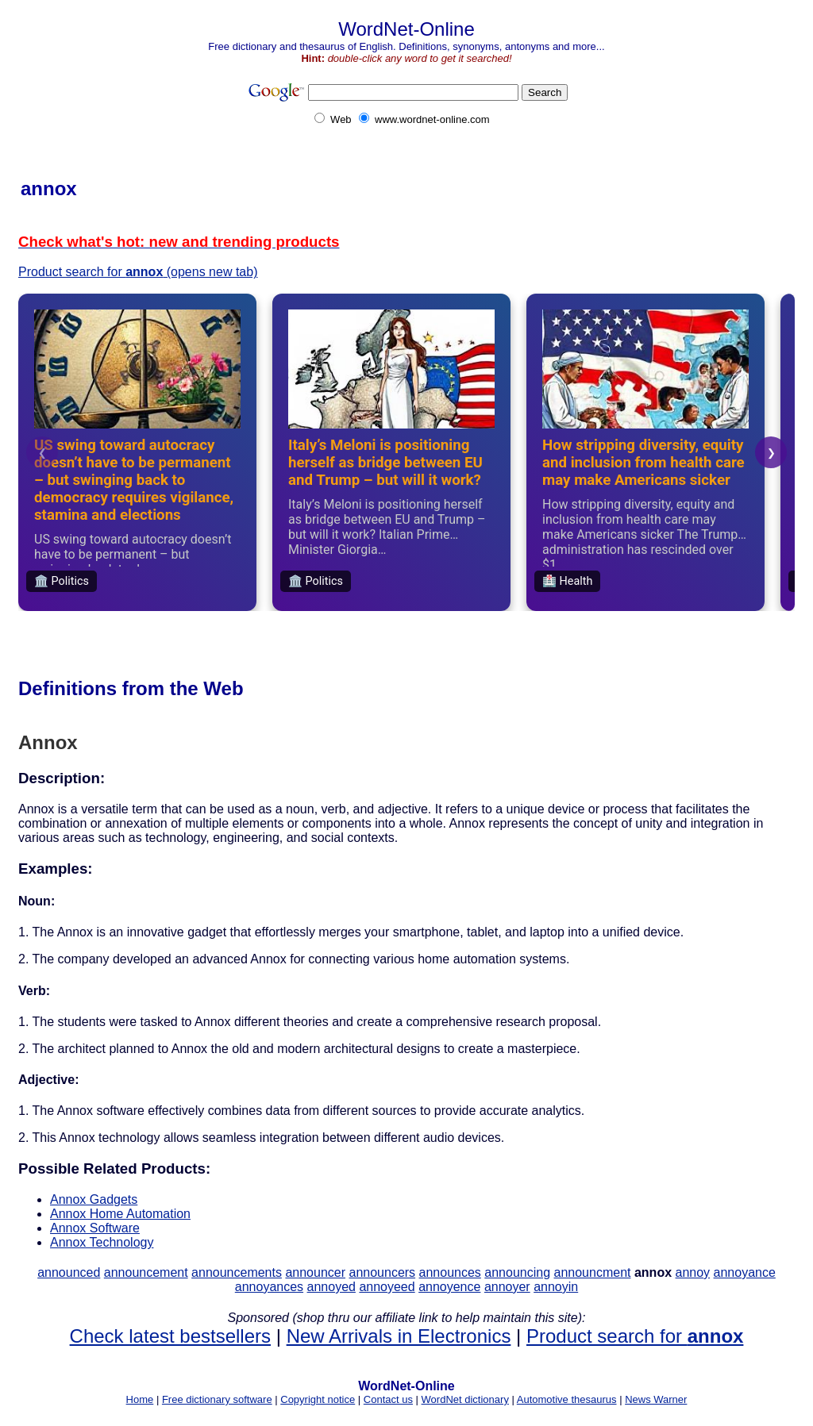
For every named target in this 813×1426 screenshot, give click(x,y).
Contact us (388, 1399)
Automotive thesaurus (567, 1399)
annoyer (507, 1286)
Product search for (634, 1336)
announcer (315, 1272)
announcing (517, 1272)
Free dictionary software (217, 1399)
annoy (693, 1272)
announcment (592, 1272)
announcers (382, 1272)
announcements (236, 1272)
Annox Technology (101, 1242)
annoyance (745, 1272)
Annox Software (95, 1228)
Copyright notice (317, 1399)
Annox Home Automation (120, 1213)
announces (450, 1272)
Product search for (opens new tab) (137, 272)
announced (68, 1272)
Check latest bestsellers (170, 1336)
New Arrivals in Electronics (399, 1336)
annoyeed (386, 1286)
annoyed (331, 1286)
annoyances (269, 1286)
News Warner (656, 1399)
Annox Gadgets (93, 1199)
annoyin (556, 1286)
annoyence (449, 1286)
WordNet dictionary (465, 1399)
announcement (146, 1272)
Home (140, 1399)
